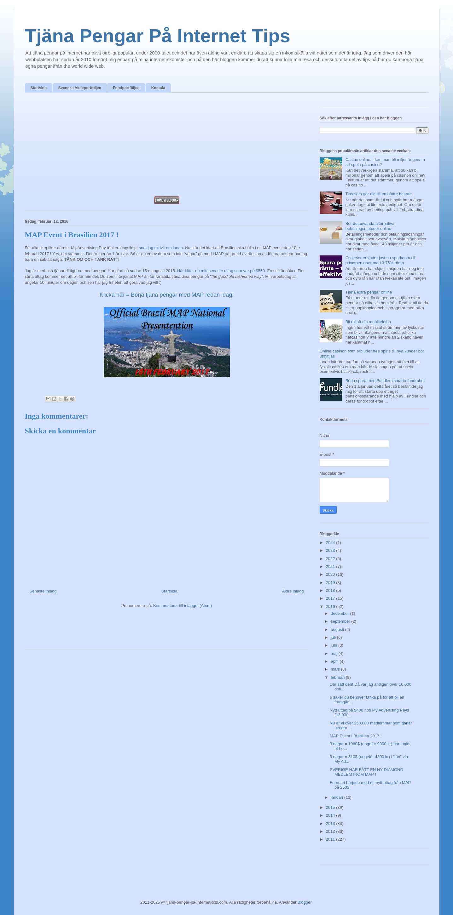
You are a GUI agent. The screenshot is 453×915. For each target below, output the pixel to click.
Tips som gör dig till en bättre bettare (379, 194)
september (341, 621)
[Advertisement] (167, 146)
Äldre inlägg (293, 591)
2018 (331, 590)
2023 (331, 550)
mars (336, 669)
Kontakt (158, 88)
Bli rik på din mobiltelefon (368, 321)
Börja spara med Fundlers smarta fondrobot (385, 380)
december (340, 613)
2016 (331, 606)
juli (334, 637)
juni (334, 645)
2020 (331, 574)
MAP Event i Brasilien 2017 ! (356, 736)
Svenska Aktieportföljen (79, 88)
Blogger (304, 902)
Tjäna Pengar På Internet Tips (157, 35)
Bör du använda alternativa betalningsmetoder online (370, 226)
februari (338, 677)
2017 (331, 598)
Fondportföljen (126, 88)
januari (337, 797)
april (335, 661)
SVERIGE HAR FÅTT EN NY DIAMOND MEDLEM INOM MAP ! (366, 772)
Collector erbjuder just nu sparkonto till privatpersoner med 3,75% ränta (380, 260)
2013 (331, 823)
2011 (331, 839)
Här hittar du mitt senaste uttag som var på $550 (221, 270)
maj (335, 653)
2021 (331, 566)
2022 (331, 558)
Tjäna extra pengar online (369, 292)
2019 (331, 582)
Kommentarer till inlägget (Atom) (182, 605)
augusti (338, 629)
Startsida (39, 88)
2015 (331, 807)
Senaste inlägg (43, 591)
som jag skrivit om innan (161, 247)
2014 (331, 815)
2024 (331, 542)
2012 (331, 831)
